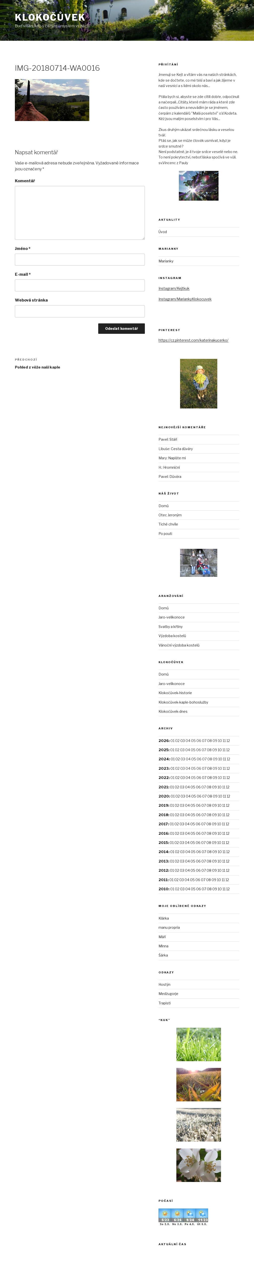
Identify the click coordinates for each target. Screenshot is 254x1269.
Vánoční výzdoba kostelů (179, 645)
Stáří (173, 439)
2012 (163, 870)
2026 (164, 741)
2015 (163, 842)
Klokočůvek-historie (175, 693)
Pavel (163, 439)
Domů (164, 506)
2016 (163, 833)
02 (177, 759)
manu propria (169, 927)
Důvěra (175, 476)
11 (224, 759)
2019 (163, 805)
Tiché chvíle (168, 524)
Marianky (166, 261)
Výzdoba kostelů (172, 636)
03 (182, 741)
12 (228, 777)
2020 (164, 796)
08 (209, 768)
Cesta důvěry (182, 449)
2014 (163, 852)
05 (192, 787)
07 (204, 777)
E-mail (23, 274)
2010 (163, 889)
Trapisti (165, 1003)
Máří (162, 937)
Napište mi (177, 458)
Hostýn (164, 984)
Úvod (163, 232)
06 (198, 777)
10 (220, 750)
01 (173, 759)
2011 (163, 880)
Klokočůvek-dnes (173, 711)
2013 (163, 861)
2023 (164, 768)
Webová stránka (31, 300)
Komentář (25, 181)
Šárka (163, 955)
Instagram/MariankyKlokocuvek (185, 299)
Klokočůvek (50, 17)
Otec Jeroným (170, 515)
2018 (163, 815)
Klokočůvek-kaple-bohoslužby (183, 702)
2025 (163, 750)
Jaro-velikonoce (172, 617)
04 (188, 777)
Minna (163, 946)
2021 (163, 787)
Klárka (164, 918)
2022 (164, 777)
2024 (164, 759)
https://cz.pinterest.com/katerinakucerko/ (193, 340)
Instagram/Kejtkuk (174, 288)
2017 (163, 824)
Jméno (23, 248)
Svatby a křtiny (171, 626)
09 (215, 777)
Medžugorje (168, 993)
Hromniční (171, 467)
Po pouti (165, 533)
